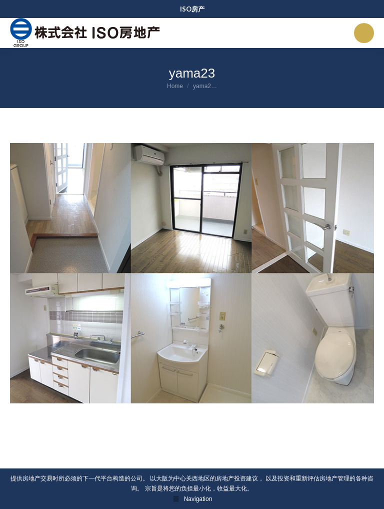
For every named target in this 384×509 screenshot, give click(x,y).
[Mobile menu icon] (364, 33)
